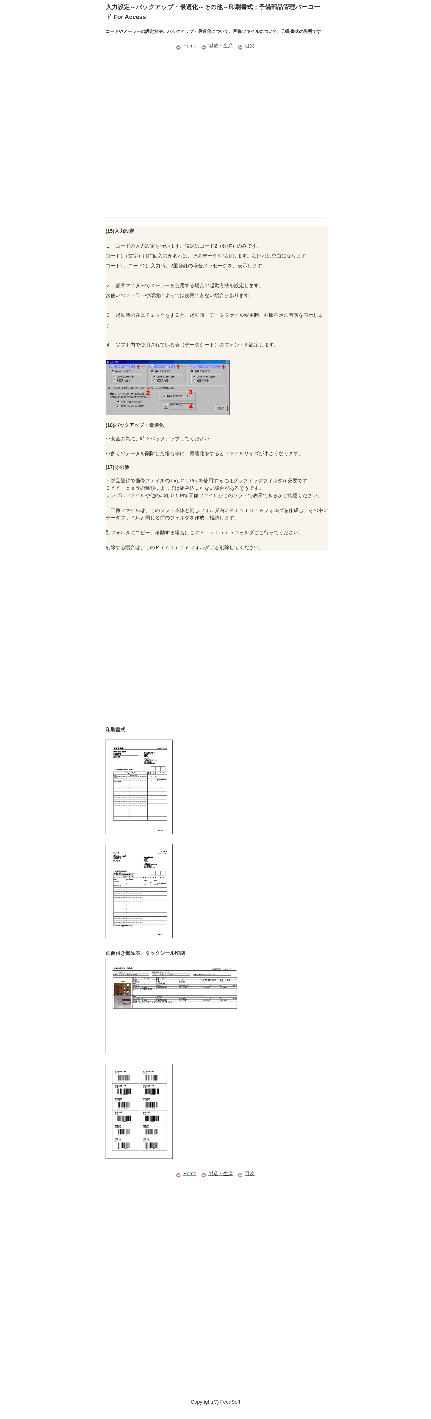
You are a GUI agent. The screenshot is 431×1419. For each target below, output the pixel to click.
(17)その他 (117, 467)
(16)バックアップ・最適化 (135, 425)
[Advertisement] (215, 89)
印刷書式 (115, 729)
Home (186, 46)
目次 (246, 46)
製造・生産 (217, 46)
